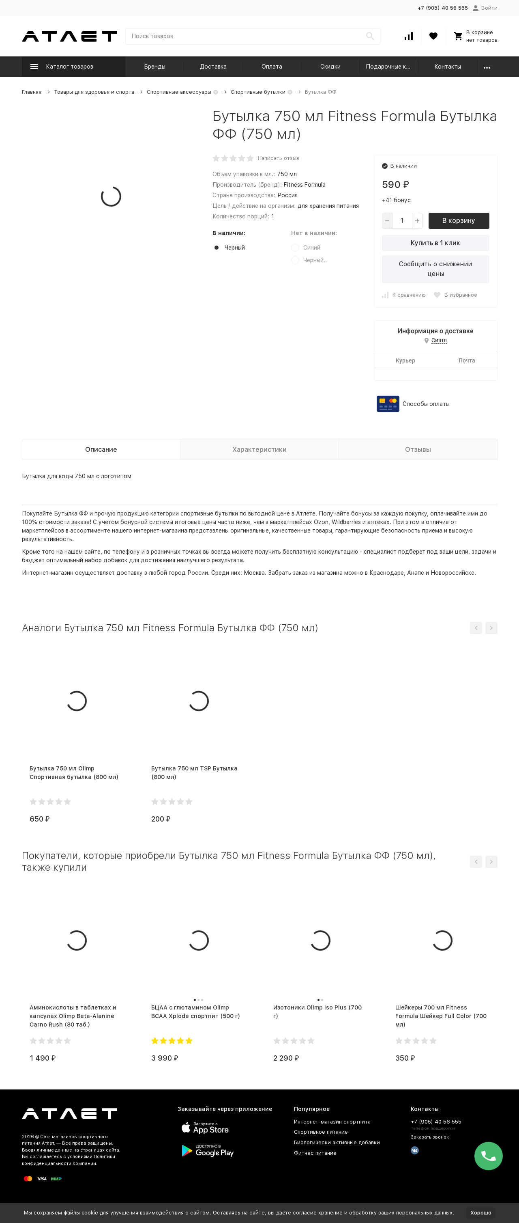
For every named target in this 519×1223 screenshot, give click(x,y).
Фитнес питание (315, 1153)
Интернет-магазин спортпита (332, 1122)
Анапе (415, 572)
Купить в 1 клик (435, 243)
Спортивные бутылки (258, 92)
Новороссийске (452, 572)
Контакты (447, 66)
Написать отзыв (278, 158)
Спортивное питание (321, 1132)
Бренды (154, 66)
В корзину (458, 220)
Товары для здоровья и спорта (94, 92)
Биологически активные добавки (337, 1142)
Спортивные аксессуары (179, 92)
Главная (31, 92)
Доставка (213, 66)
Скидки (330, 66)
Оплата (272, 66)
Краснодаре (386, 572)
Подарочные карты (392, 66)
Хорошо (480, 1213)
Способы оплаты (426, 404)
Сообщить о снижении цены (435, 269)
